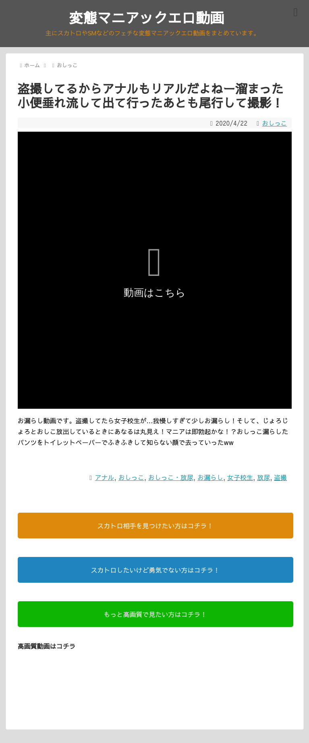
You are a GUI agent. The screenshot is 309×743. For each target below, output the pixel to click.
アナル (104, 478)
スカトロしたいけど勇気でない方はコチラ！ (155, 571)
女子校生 (240, 478)
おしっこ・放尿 (170, 478)
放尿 (263, 478)
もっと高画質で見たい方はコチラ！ (155, 615)
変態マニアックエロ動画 (146, 18)
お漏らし (210, 478)
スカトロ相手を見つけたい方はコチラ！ (155, 526)
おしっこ (274, 124)
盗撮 (280, 478)
